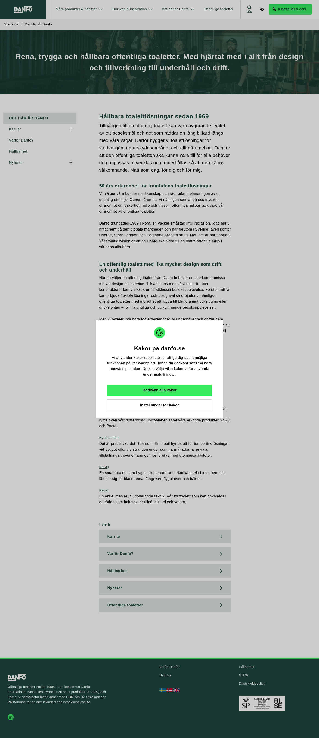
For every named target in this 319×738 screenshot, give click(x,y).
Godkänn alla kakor (159, 390)
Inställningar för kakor (159, 405)
